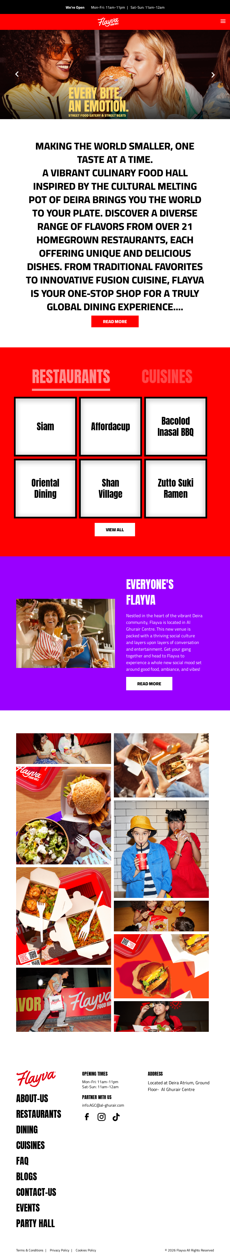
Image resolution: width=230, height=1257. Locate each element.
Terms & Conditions (29, 1250)
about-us (32, 1098)
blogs (26, 1176)
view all (115, 529)
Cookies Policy (86, 1250)
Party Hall (35, 1223)
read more (115, 321)
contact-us (36, 1192)
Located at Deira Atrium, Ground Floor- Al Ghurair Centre (178, 1085)
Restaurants (38, 1114)
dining (27, 1129)
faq (22, 1161)
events (28, 1208)
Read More (149, 683)
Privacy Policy (59, 1250)
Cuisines (30, 1145)
